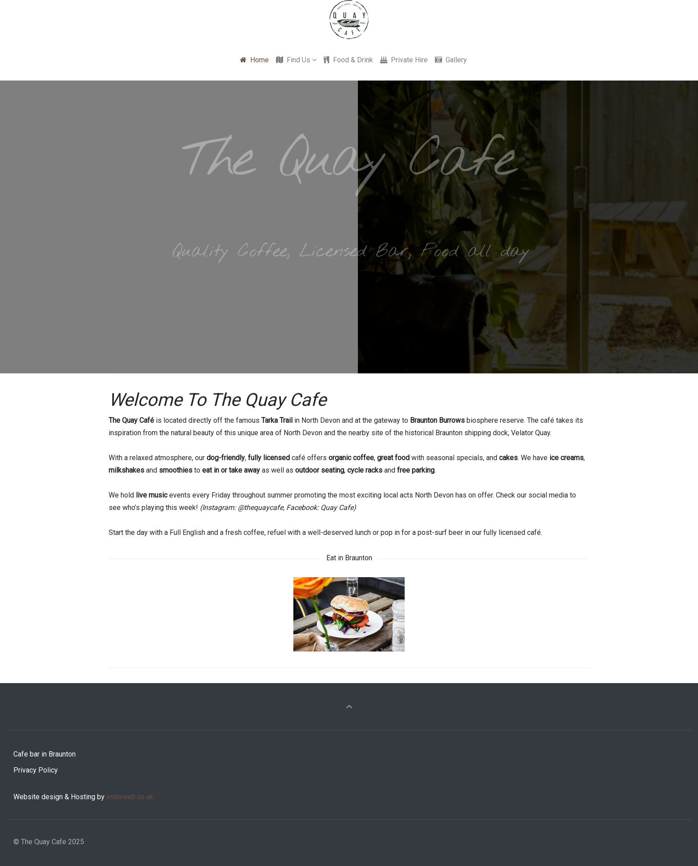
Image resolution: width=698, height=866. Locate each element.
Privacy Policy (35, 770)
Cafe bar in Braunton (44, 754)
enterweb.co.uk (129, 797)
